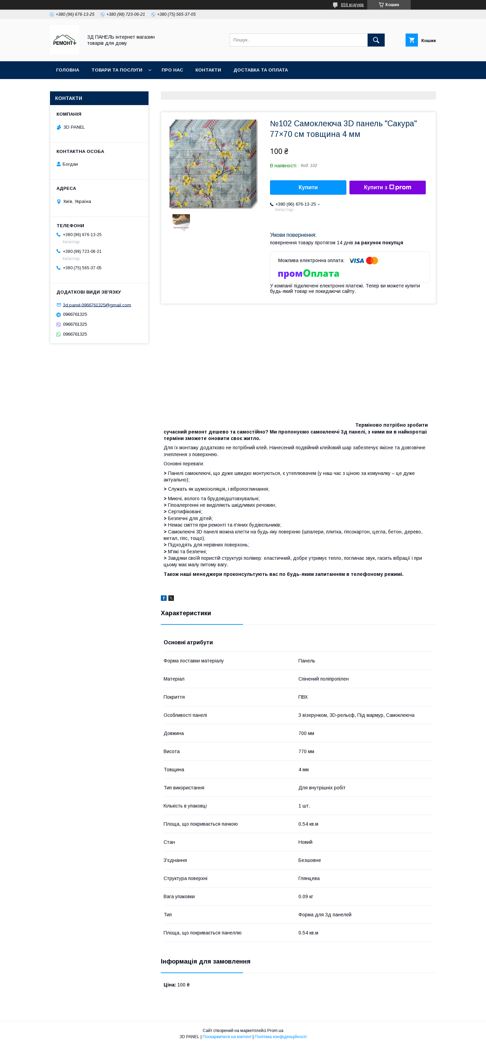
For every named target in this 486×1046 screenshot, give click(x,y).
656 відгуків (352, 4)
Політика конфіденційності (281, 1036)
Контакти (208, 70)
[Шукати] (376, 40)
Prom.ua (275, 1030)
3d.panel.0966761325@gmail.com (97, 304)
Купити (308, 187)
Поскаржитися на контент (227, 1036)
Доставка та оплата (260, 70)
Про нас (172, 70)
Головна (67, 70)
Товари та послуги (116, 70)
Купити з (387, 187)
